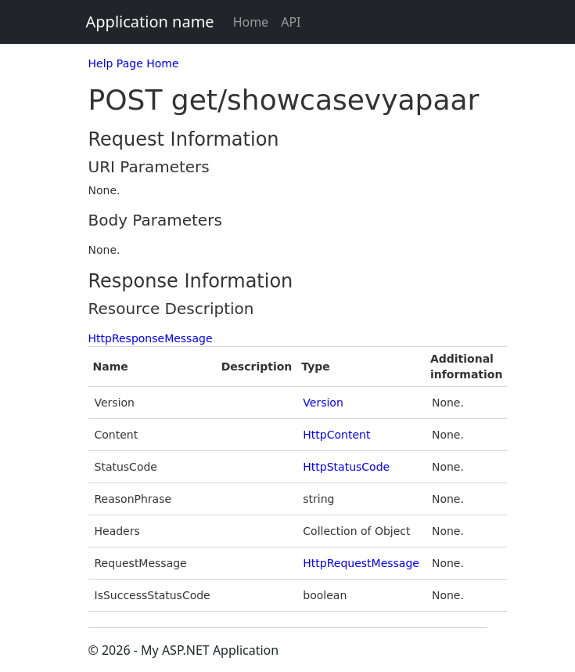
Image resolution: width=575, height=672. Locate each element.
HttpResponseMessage (150, 338)
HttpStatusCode (346, 467)
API (290, 22)
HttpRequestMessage (361, 563)
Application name (150, 21)
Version (323, 402)
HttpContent (336, 434)
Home (251, 22)
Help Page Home (133, 63)
